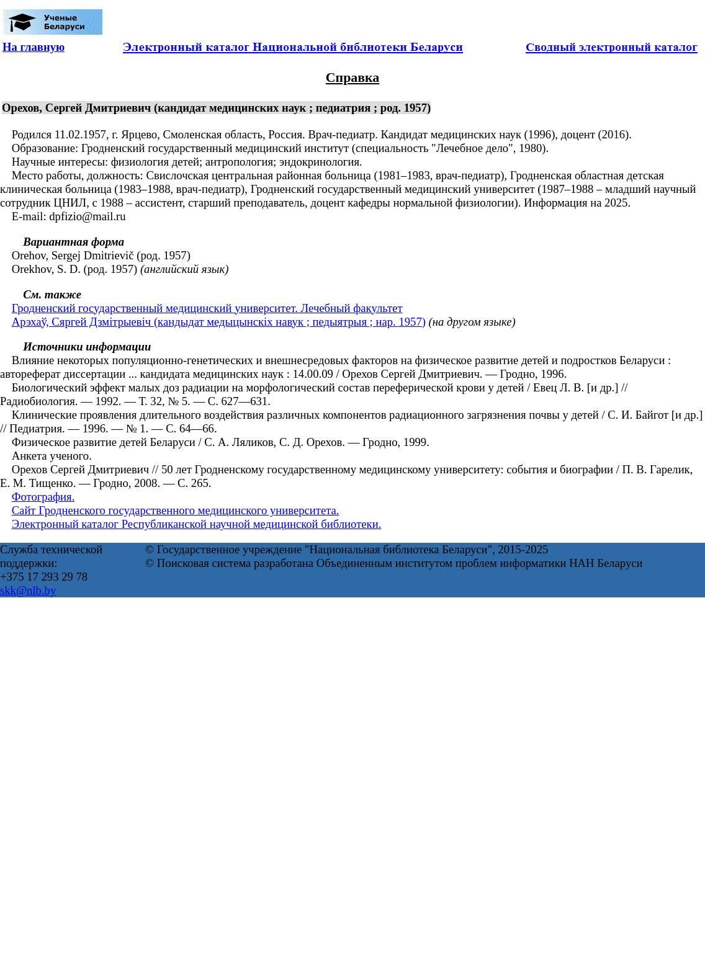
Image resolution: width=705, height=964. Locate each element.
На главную (33, 46)
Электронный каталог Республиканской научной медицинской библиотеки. (197, 523)
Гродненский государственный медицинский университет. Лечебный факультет (207, 308)
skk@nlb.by (28, 590)
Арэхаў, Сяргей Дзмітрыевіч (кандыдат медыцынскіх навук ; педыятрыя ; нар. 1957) (219, 321)
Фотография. (43, 496)
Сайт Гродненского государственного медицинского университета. (175, 510)
